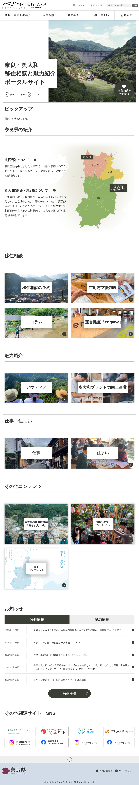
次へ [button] (23, 94)
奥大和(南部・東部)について (26, 190)
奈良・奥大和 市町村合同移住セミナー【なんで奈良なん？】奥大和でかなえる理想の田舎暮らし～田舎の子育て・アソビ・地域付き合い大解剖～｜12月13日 (81, 667)
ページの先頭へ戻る (70, 759)
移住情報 (37, 619)
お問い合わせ (106, 771)
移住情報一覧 (69, 693)
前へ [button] (12, 94)
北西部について (17, 160)
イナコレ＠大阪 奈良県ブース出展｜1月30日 (57, 642)
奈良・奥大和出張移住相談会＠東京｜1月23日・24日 (61, 655)
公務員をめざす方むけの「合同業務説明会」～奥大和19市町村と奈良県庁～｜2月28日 (78, 630)
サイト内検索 (109, 5)
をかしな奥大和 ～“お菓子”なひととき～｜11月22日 (60, 680)
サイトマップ (125, 771)
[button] (79, 5)
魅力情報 (102, 619)
